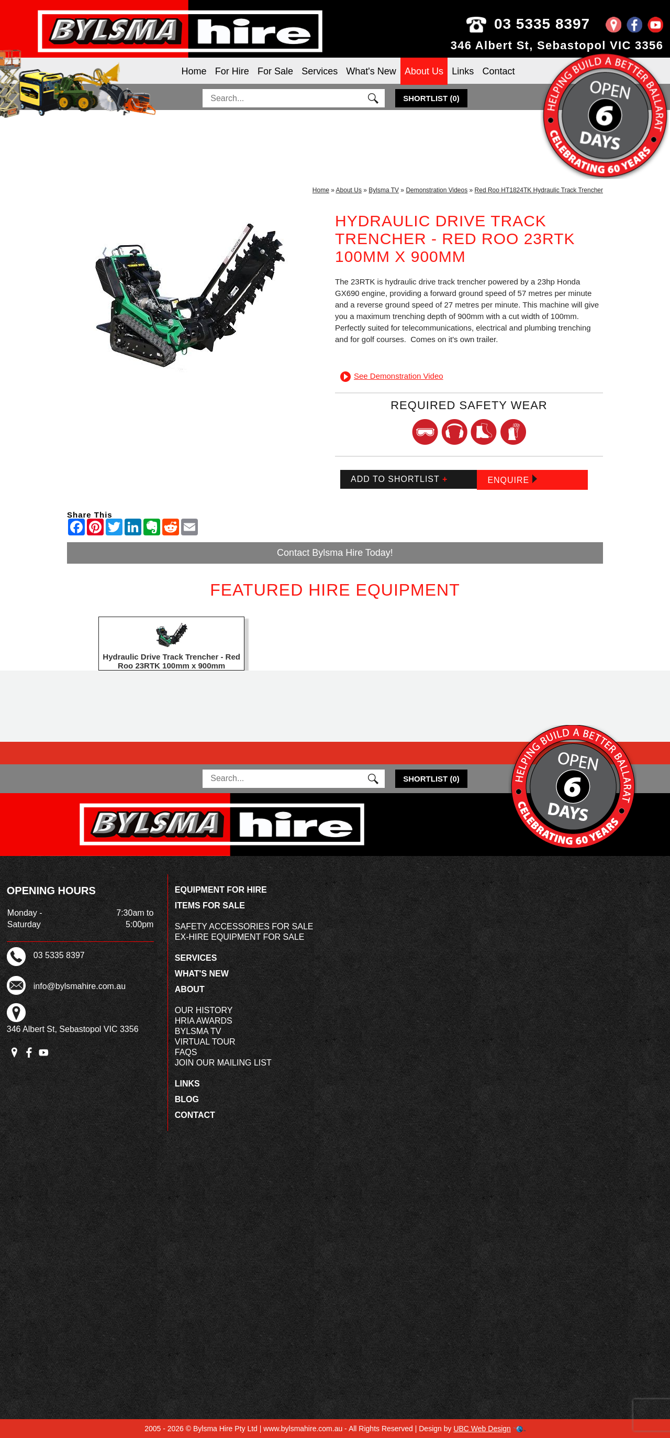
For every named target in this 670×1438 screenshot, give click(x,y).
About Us (424, 71)
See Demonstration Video (391, 375)
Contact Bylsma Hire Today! (335, 552)
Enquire (512, 480)
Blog (187, 1099)
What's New (371, 71)
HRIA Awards (203, 1020)
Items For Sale (210, 905)
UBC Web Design (481, 1428)
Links (463, 71)
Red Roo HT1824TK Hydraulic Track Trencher (539, 190)
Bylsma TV (383, 190)
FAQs (186, 1052)
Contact (498, 71)
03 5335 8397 (549, 24)
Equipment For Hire (221, 889)
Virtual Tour (205, 1041)
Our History (204, 1010)
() (431, 98)
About (190, 989)
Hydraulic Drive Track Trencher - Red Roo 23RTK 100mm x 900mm (171, 661)
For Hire (232, 71)
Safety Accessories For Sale (244, 926)
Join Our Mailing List (223, 1062)
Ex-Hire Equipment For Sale (240, 936)
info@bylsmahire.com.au (80, 986)
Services (320, 71)
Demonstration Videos (436, 190)
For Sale (275, 71)
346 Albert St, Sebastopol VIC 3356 (557, 45)
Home (194, 71)
